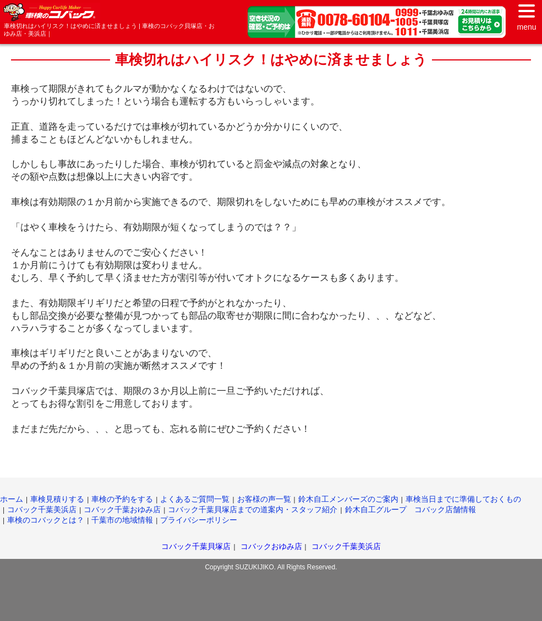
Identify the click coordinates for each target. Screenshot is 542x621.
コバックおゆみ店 (271, 546)
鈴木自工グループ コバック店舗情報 (410, 509)
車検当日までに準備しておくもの (463, 499)
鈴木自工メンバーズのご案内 (348, 499)
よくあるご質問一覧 (194, 499)
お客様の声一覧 (264, 499)
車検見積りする (57, 499)
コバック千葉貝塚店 (196, 546)
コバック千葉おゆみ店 (122, 509)
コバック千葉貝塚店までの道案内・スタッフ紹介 (252, 509)
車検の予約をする (122, 499)
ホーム (11, 499)
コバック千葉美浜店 (41, 509)
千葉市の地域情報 (122, 519)
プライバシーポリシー (198, 519)
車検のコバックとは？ (45, 519)
